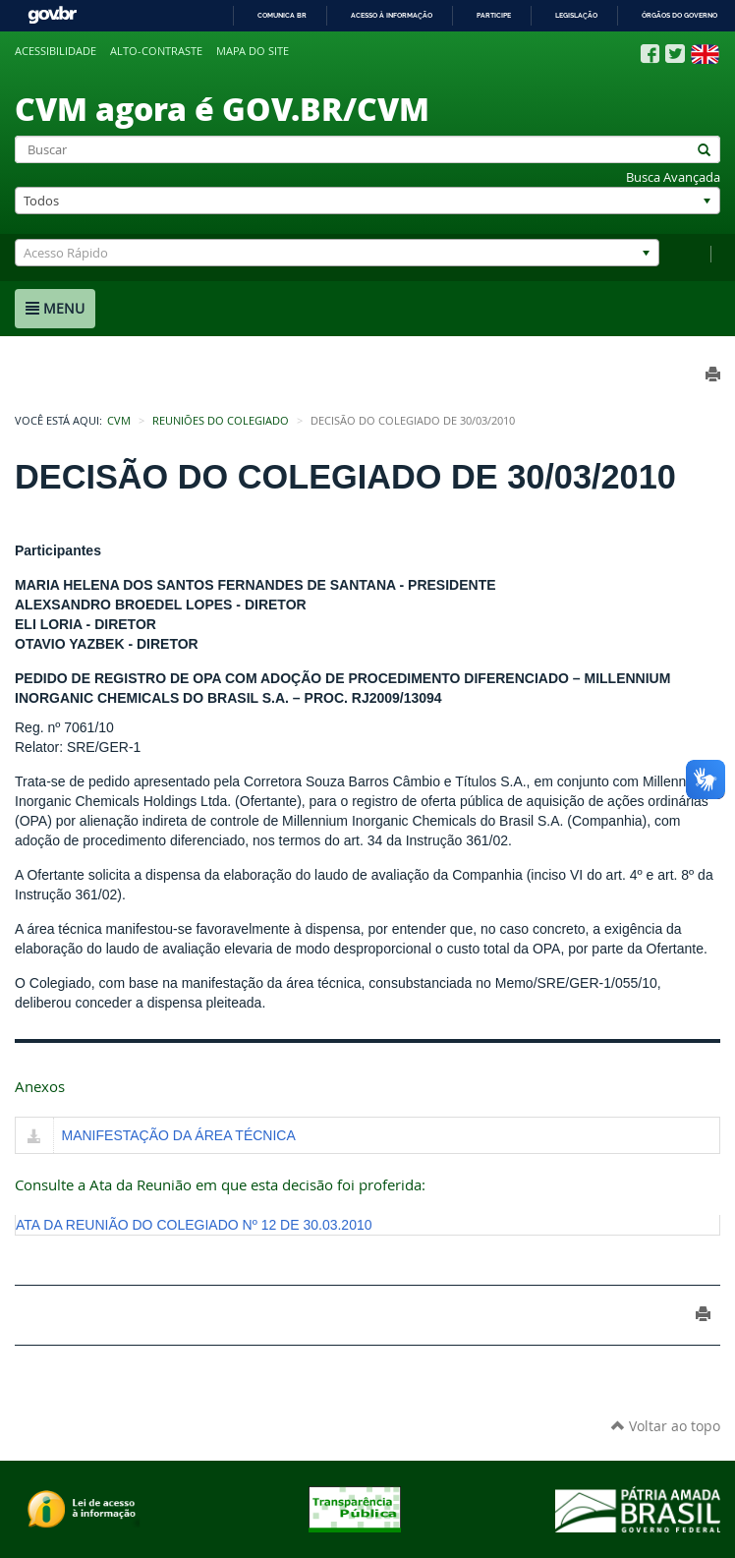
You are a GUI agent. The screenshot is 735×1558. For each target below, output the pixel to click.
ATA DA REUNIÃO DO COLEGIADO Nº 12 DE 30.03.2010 (194, 1225)
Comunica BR (282, 15)
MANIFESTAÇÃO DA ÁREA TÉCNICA (179, 1135)
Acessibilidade (55, 51)
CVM (119, 421)
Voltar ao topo (665, 1425)
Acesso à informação (391, 15)
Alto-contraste (156, 51)
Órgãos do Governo (679, 15)
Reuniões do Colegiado (220, 421)
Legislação (576, 15)
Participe (494, 15)
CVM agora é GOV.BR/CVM (222, 108)
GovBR (52, 15)
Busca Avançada (673, 177)
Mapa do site (252, 51)
